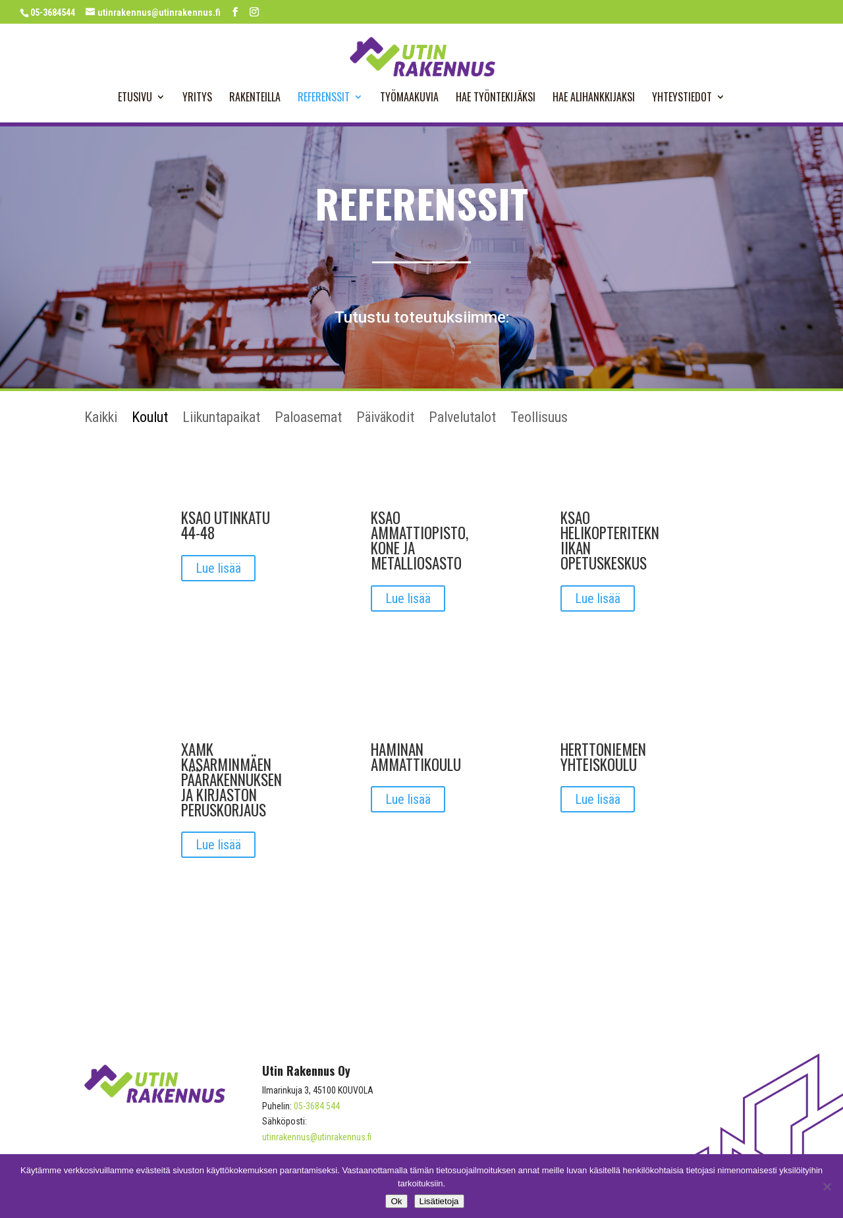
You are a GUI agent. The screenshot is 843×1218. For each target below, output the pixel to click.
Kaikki (100, 419)
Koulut (150, 419)
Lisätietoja (439, 1201)
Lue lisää (218, 568)
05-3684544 (52, 12)
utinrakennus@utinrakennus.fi (316, 1137)
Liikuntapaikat (221, 419)
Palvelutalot (462, 419)
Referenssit (324, 98)
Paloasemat (308, 419)
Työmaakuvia (409, 98)
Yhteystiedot (682, 98)
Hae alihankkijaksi (594, 98)
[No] (826, 1186)
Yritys (197, 98)
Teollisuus (539, 419)
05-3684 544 (317, 1106)
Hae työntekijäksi (495, 98)
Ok (396, 1201)
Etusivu (135, 98)
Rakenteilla (255, 98)
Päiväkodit (385, 419)
